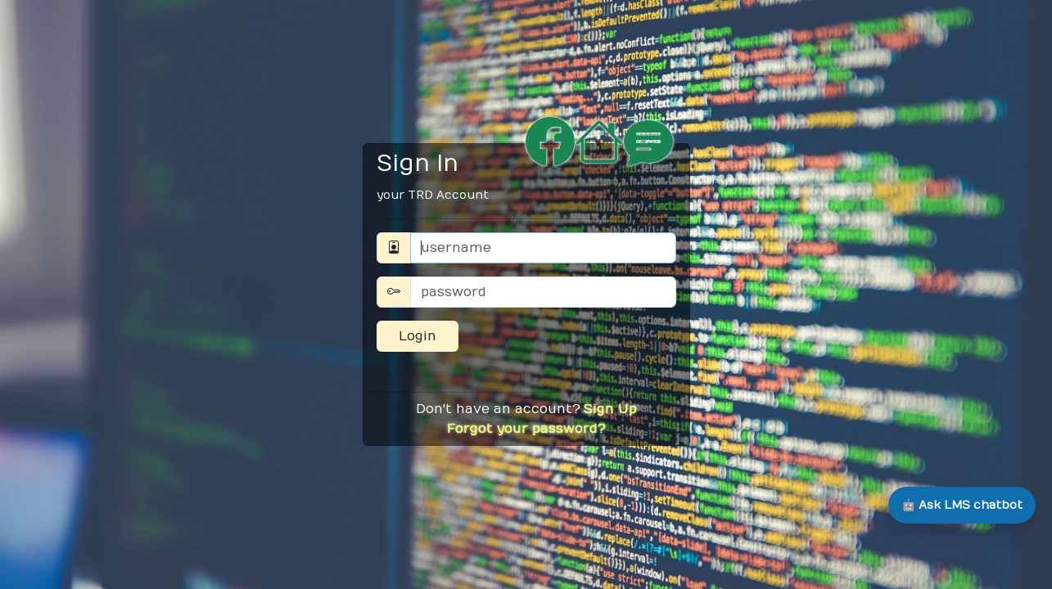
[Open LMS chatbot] (962, 505)
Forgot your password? (526, 428)
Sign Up (610, 409)
